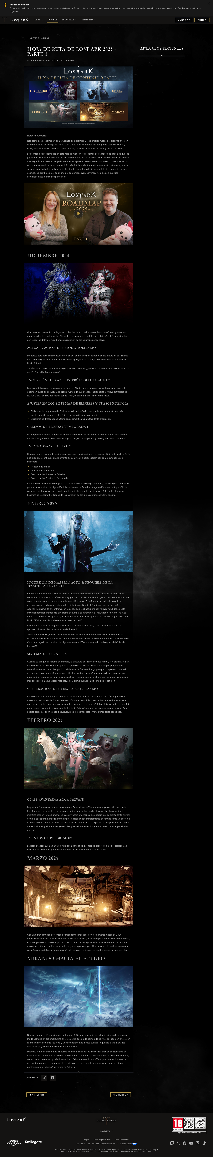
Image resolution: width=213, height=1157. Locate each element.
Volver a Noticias (38, 38)
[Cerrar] (209, 3)
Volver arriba (106, 1120)
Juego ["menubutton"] (38, 20)
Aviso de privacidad (101, 1140)
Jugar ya (184, 20)
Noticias (52, 20)
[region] (162, 124)
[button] (78, 97)
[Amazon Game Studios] (14, 1143)
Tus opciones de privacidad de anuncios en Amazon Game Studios (106, 1144)
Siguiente (120, 1095)
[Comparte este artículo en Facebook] (53, 1078)
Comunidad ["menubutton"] (69, 20)
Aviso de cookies (122, 1140)
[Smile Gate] (33, 1143)
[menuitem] (38, 20)
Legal (86, 1140)
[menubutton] (106, 1131)
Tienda (202, 20)
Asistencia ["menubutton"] (89, 20)
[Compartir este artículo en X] (44, 1078)
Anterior (37, 1095)
